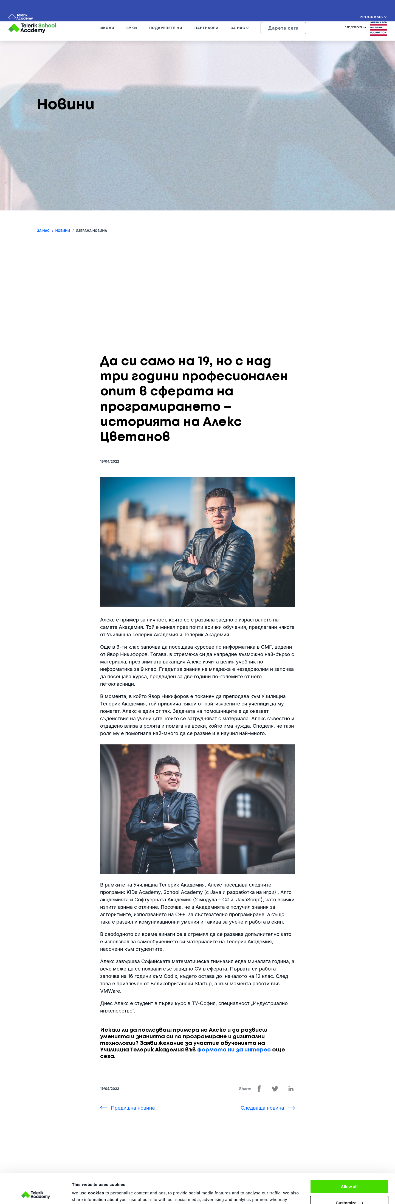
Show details (84, 1193)
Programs (373, 17)
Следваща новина (262, 1108)
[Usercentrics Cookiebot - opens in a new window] (36, 1193)
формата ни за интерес (234, 1050)
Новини (62, 231)
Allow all (349, 1158)
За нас (43, 231)
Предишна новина (133, 1108)
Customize (349, 1174)
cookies (96, 1165)
